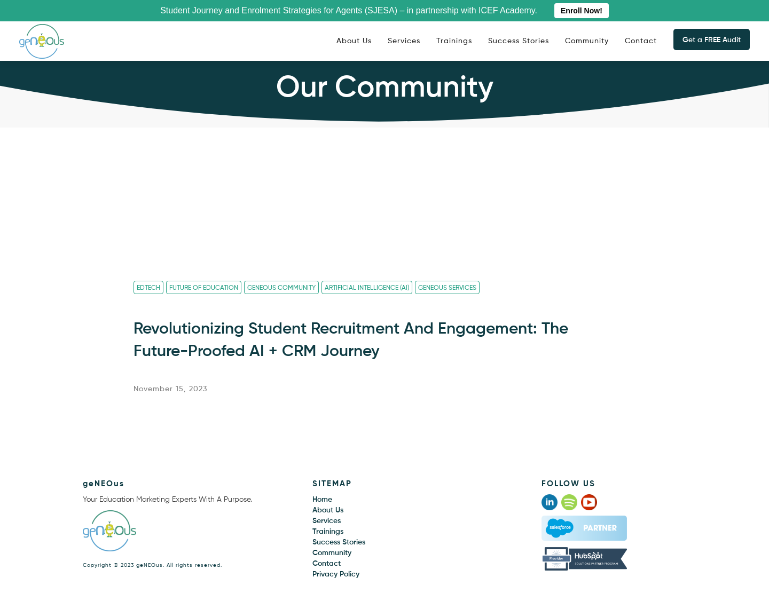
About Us (354, 41)
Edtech (148, 288)
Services (404, 41)
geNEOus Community (281, 288)
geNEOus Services (447, 288)
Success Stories (518, 41)
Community (587, 41)
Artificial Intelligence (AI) (367, 288)
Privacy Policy (335, 574)
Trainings (454, 41)
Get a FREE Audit (711, 40)
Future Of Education (203, 288)
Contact (641, 41)
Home (322, 499)
